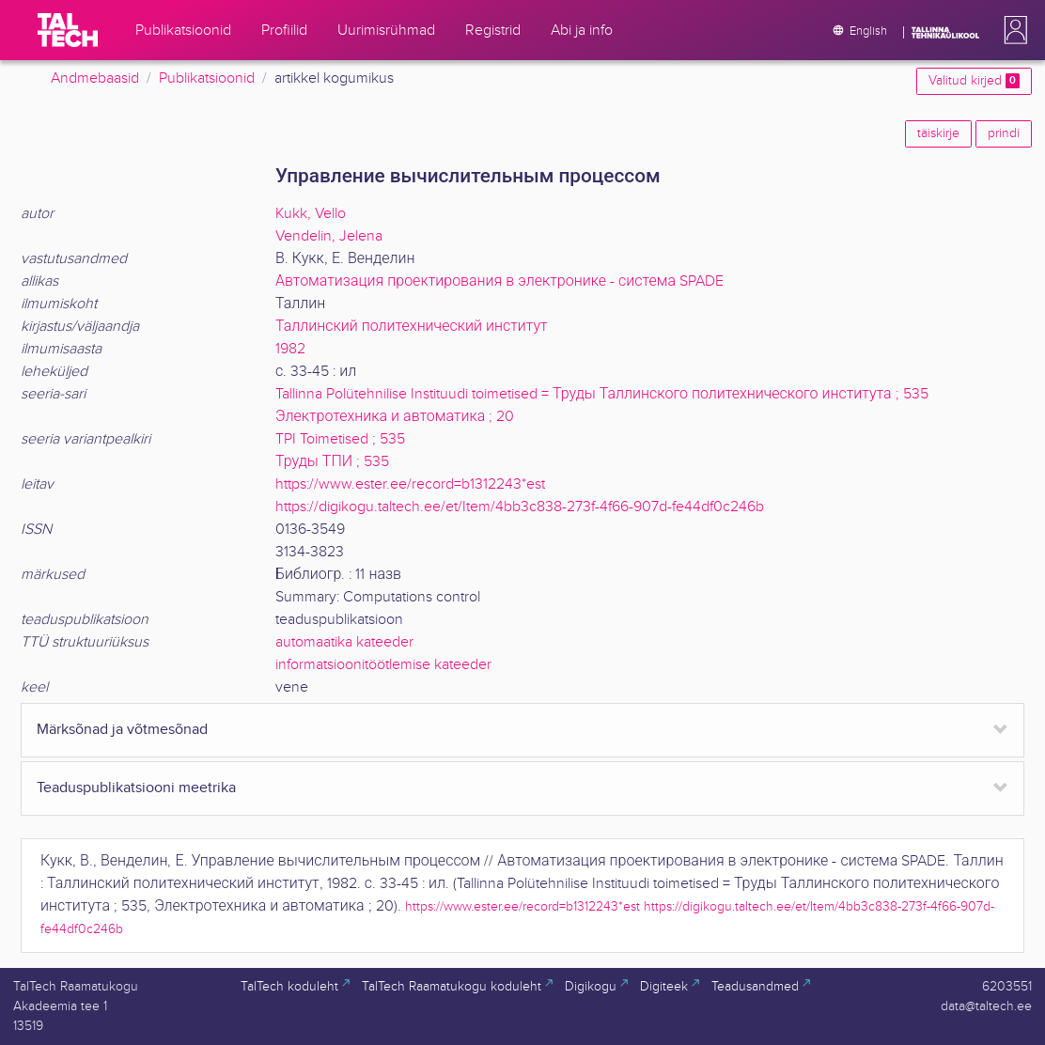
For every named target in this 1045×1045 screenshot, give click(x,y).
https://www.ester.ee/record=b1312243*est (410, 484)
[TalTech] (68, 30)
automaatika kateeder (344, 642)
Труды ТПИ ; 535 (332, 462)
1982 (290, 349)
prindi (1004, 133)
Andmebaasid (95, 78)
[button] (1012, 30)
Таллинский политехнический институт (411, 326)
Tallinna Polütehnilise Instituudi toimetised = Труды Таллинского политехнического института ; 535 (601, 394)
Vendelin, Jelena (328, 236)
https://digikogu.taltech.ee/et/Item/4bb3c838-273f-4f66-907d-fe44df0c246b (519, 507)
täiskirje (938, 133)
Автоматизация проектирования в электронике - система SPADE (499, 281)
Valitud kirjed (974, 80)
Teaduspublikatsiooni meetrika (136, 788)
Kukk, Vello (310, 214)
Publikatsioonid (207, 78)
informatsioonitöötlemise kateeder (383, 665)
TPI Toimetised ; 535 (340, 439)
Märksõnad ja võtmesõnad (122, 730)
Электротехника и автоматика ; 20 (394, 417)
